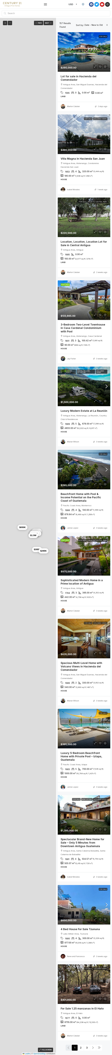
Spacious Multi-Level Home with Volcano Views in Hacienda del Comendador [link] (81, 666)
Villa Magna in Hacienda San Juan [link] (83, 158)
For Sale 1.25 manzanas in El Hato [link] (82, 1008)
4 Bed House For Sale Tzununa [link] (80, 929)
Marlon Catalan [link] (73, 106)
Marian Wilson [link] (73, 442)
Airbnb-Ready (69, 371)
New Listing (102, 285)
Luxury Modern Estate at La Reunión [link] (84, 410)
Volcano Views (100, 119)
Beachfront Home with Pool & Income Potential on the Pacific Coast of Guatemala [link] (81, 497)
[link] (84, 52)
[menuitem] (83, 4)
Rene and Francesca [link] (76, 956)
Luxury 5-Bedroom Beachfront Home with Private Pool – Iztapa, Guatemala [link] (81, 756)
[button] (45, 4)
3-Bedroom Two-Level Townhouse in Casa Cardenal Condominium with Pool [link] (83, 328)
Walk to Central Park (97, 202)
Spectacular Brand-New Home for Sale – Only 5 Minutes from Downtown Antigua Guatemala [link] (82, 843)
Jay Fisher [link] (71, 359)
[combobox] (96, 25)
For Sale (103, 36)
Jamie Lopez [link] (72, 528)
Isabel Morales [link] (73, 189)
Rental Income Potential (83, 371)
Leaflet (26, 1054)
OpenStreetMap (39, 1054)
